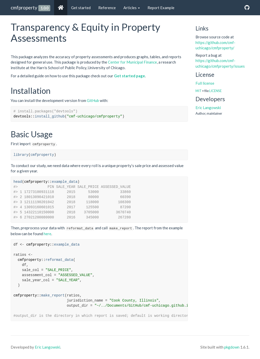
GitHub (93, 100)
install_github (50, 116)
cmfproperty (24, 7)
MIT (199, 91)
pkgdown (231, 347)
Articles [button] (131, 7)
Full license (205, 83)
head (17, 182)
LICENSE (215, 91)
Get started (81, 7)
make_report (52, 295)
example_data (64, 182)
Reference (107, 7)
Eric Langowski (208, 107)
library (20, 155)
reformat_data (59, 260)
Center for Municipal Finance (132, 62)
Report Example (161, 7)
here (47, 233)
